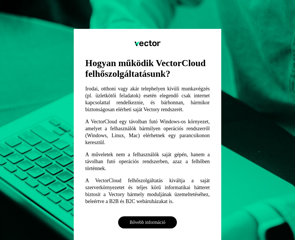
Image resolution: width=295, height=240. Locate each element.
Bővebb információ (147, 222)
